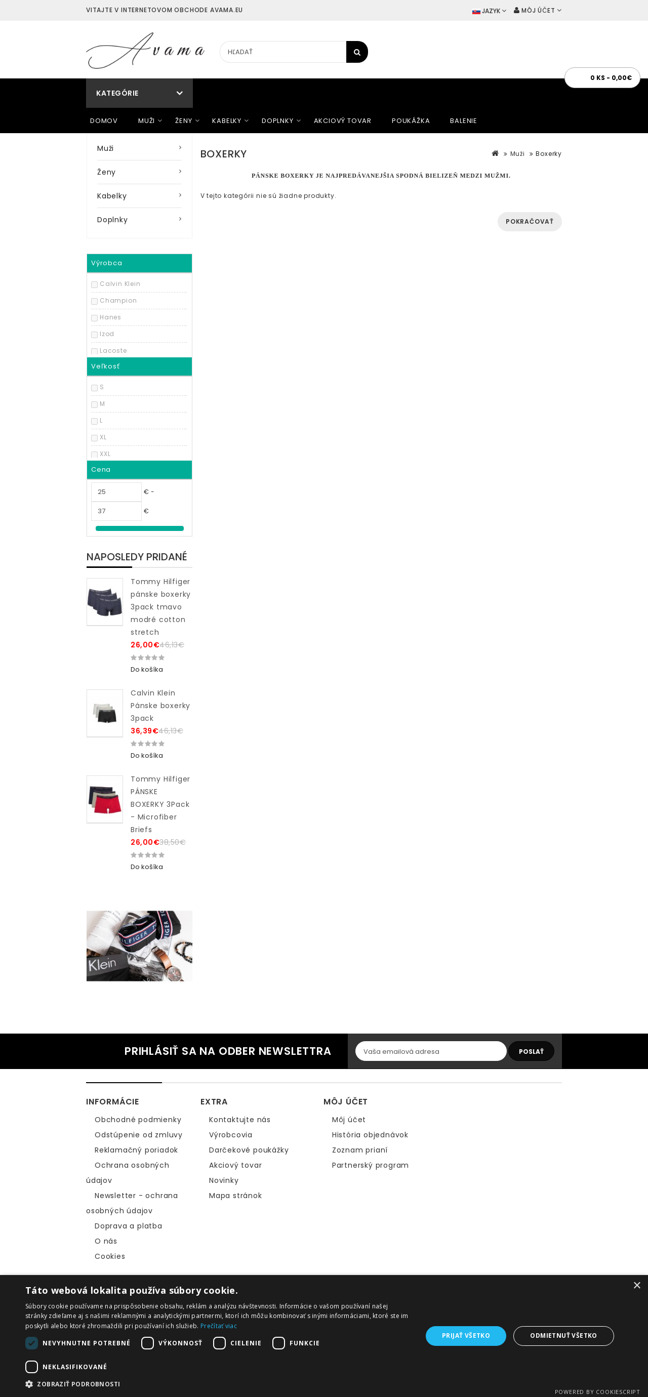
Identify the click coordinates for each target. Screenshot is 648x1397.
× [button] (636, 1286)
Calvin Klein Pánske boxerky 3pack (160, 705)
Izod (107, 334)
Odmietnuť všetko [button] (563, 1335)
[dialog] (324, 1336)
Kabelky (226, 121)
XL (103, 437)
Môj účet (349, 1120)
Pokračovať (530, 221)
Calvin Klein (120, 283)
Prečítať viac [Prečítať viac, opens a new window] (218, 1326)
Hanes (111, 317)
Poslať (531, 1051)
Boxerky (549, 153)
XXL (105, 453)
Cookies (110, 1256)
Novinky (224, 1180)
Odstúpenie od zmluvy (139, 1135)
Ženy (183, 121)
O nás (106, 1241)
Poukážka (411, 121)
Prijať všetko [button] (466, 1335)
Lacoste (113, 350)
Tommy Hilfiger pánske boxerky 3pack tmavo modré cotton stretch (161, 607)
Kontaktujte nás (240, 1120)
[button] (218, 1384)
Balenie (463, 121)
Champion (118, 300)
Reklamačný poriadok (136, 1150)
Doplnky (278, 121)
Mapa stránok (235, 1195)
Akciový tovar (343, 121)
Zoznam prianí (360, 1150)
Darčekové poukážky (249, 1150)
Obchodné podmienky (138, 1120)
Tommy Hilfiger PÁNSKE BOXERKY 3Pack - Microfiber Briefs (160, 804)
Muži (146, 121)
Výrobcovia (231, 1135)
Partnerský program (370, 1165)
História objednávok (370, 1135)
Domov (104, 121)
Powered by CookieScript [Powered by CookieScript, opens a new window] (597, 1391)
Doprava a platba (129, 1226)
